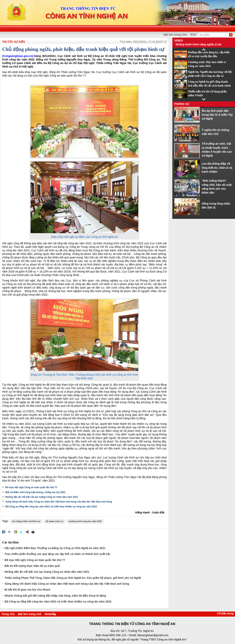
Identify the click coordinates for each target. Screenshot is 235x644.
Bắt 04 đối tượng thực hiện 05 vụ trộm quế (32, 565)
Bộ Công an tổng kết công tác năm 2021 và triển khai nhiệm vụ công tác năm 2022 (51, 506)
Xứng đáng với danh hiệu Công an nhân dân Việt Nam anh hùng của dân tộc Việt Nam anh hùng (58, 501)
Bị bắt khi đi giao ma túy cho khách (27, 589)
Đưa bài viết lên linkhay (9, 531)
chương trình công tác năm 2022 (85, 521)
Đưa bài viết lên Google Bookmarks (15, 531)
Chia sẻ (27, 531)
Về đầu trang (225, 613)
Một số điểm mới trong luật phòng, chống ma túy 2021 (35, 492)
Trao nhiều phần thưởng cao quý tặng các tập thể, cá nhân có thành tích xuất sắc (57, 554)
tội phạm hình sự (54, 521)
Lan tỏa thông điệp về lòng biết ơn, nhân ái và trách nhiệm (217, 167)
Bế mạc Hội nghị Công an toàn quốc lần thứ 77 (31, 487)
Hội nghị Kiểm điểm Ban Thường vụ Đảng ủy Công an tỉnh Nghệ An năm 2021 (55, 548)
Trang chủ (7, 614)
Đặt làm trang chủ (175, 34)
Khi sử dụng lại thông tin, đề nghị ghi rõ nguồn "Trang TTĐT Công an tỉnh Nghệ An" (132, 639)
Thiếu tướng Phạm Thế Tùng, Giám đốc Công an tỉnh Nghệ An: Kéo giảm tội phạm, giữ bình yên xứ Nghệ (73, 577)
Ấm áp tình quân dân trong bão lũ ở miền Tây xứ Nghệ (217, 114)
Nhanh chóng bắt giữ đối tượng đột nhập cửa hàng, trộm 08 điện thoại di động (55, 595)
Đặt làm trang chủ (29, 614)
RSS (193, 34)
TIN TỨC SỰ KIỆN (13, 41)
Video (178, 40)
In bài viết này (32, 531)
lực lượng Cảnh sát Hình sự (26, 521)
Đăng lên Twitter (21, 531)
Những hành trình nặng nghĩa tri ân (198, 44)
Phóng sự (181, 104)
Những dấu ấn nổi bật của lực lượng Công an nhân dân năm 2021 (41, 497)
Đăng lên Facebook (3, 531)
